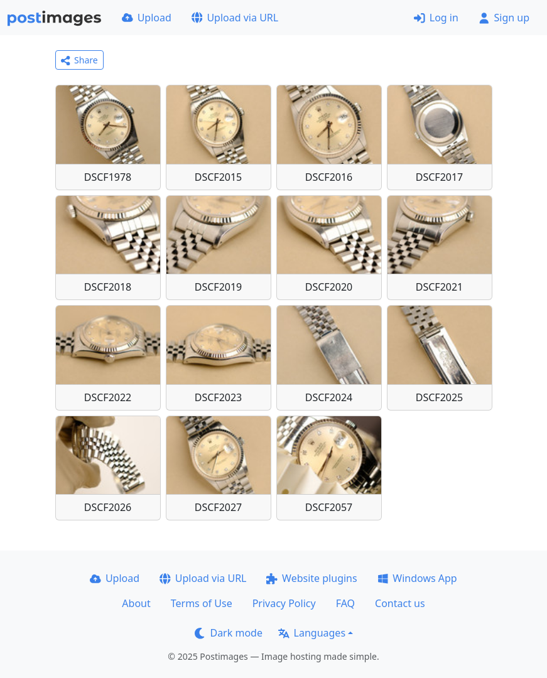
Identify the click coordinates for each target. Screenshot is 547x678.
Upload (146, 17)
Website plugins (311, 578)
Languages (311, 633)
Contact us (400, 603)
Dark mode (229, 633)
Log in (436, 17)
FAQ (345, 603)
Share (79, 60)
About (136, 603)
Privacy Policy (284, 603)
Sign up (504, 17)
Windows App (417, 578)
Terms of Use (201, 603)
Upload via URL (235, 17)
